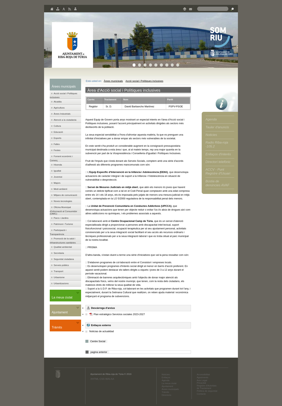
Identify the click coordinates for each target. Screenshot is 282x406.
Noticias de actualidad (101, 331)
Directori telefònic (217, 162)
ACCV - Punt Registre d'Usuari (217, 171)
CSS (102, 378)
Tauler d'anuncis (217, 127)
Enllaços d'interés (218, 154)
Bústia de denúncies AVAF (217, 183)
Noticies (211, 135)
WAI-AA (109, 378)
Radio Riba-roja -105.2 (216, 144)
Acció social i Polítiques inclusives (144, 81)
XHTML (94, 378)
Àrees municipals (113, 81)
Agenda (211, 119)
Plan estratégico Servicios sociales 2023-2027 (119, 314)
